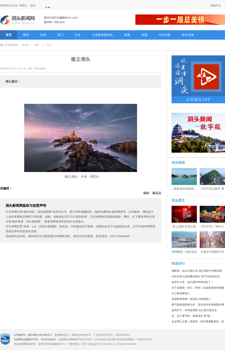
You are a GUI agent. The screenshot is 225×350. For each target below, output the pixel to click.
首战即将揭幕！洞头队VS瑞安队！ (192, 298)
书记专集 (165, 34)
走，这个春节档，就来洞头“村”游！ (192, 315)
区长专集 (188, 34)
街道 (43, 34)
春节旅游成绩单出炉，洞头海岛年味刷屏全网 (198, 304)
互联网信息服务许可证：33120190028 (35, 339)
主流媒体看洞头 (102, 34)
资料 (36, 45)
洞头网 (25, 45)
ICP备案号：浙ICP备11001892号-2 (33, 334)
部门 (60, 34)
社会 (78, 34)
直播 (127, 34)
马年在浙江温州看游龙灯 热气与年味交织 (196, 276)
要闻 (26, 34)
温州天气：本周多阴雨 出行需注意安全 (194, 310)
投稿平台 (215, 5)
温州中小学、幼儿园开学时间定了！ (193, 282)
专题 (144, 34)
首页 (9, 34)
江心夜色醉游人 (181, 293)
